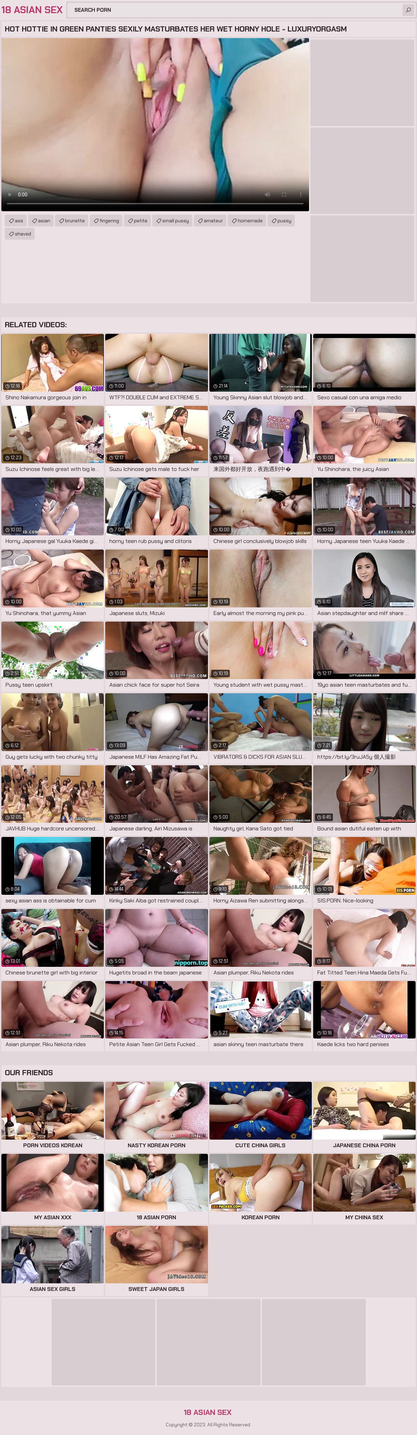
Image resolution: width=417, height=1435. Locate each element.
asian (44, 220)
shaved (23, 234)
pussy (284, 220)
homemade (250, 220)
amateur (213, 220)
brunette (75, 220)
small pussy (175, 220)
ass (19, 220)
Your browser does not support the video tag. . (155, 124)
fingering (109, 220)
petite (140, 220)
